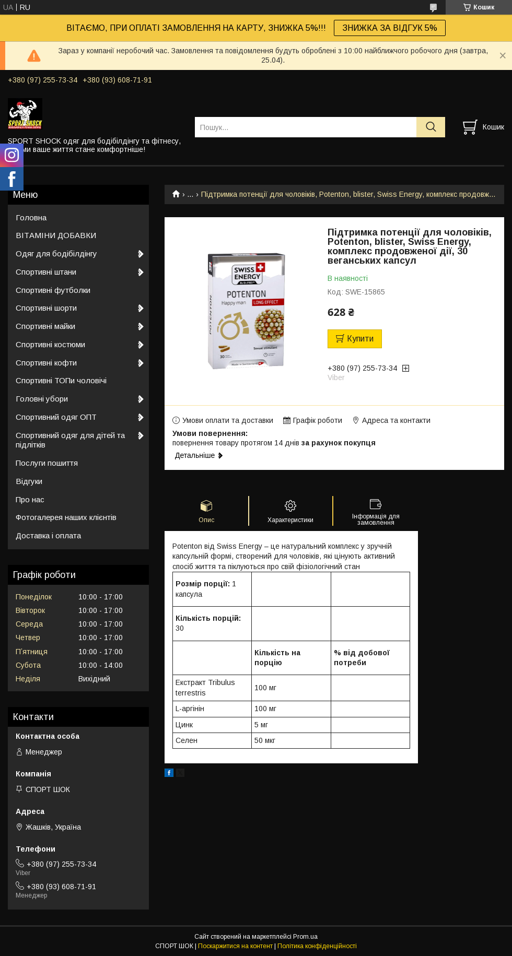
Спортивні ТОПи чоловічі (61, 380)
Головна (31, 217)
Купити (360, 338)
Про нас (30, 499)
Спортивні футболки (53, 290)
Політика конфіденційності (317, 946)
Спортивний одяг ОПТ (56, 416)
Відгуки (29, 481)
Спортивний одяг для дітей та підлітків (70, 440)
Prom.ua (305, 936)
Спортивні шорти (46, 307)
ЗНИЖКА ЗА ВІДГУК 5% (389, 27)
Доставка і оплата (48, 535)
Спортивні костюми (50, 344)
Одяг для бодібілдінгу (56, 253)
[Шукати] (430, 127)
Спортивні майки (45, 326)
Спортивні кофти (46, 362)
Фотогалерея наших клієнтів (66, 517)
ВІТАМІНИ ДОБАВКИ (56, 235)
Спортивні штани (46, 271)
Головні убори (42, 398)
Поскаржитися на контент (235, 946)
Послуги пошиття (47, 462)
